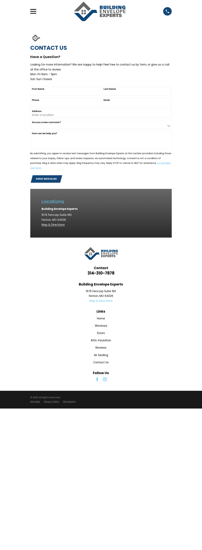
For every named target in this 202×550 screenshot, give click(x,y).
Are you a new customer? (46, 122)
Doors (101, 333)
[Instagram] (105, 379)
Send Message (46, 178)
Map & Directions (53, 224)
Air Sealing (101, 355)
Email (107, 100)
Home (101, 318)
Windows (101, 326)
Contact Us (101, 362)
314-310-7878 (101, 273)
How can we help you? (44, 133)
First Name (38, 89)
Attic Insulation (101, 340)
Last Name (110, 89)
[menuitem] (35, 402)
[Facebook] (97, 379)
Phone (35, 100)
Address (37, 111)
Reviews (100, 348)
